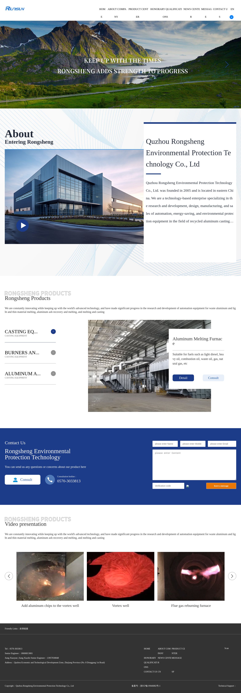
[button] (227, 64)
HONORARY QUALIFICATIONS (150, 662)
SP (173, 672)
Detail (183, 378)
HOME (147, 649)
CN (159, 672)
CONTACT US (150, 672)
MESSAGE (177, 658)
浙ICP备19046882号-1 (150, 686)
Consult (213, 378)
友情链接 (24, 629)
